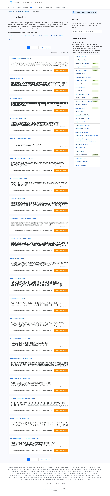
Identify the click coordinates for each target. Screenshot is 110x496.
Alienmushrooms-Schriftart (21, 358)
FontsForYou (15, 2)
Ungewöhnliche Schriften (83, 77)
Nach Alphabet (44, 36)
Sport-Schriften (80, 108)
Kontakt (62, 483)
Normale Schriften (81, 80)
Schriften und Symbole (82, 125)
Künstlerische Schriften (82, 118)
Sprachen (38, 2)
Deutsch (54, 36)
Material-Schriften (81, 148)
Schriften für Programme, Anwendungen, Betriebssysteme (85, 140)
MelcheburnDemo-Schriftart (21, 158)
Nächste (47, 48)
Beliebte (28, 36)
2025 (61, 36)
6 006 (41, 48)
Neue (34, 36)
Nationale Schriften (81, 162)
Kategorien (25, 2)
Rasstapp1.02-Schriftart (19, 418)
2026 (10, 40)
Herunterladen (61, 71)
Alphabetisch (49, 7)
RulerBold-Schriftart (18, 278)
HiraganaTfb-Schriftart (19, 178)
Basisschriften (79, 84)
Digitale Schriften (80, 122)
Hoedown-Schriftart (18, 118)
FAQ (32, 2)
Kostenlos (11, 7)
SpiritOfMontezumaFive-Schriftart (23, 218)
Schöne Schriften (80, 56)
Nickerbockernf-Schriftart (20, 338)
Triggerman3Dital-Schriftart (21, 58)
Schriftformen (79, 151)
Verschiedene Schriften (82, 94)
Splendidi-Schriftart (18, 298)
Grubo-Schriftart (16, 98)
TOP (35, 7)
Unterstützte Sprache (61, 7)
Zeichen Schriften (80, 98)
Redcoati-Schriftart (17, 258)
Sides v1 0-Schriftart (18, 198)
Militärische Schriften (82, 63)
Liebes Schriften (80, 158)
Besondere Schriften (81, 144)
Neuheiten (27, 7)
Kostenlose (12, 36)
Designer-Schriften (81, 67)
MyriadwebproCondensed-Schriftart (24, 438)
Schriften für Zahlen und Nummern (86, 135)
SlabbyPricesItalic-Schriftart (21, 238)
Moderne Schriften (81, 105)
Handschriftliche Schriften (83, 101)
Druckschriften (80, 87)
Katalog (18, 7)
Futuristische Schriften (82, 115)
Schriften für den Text (82, 129)
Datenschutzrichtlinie (52, 483)
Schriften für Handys (81, 132)
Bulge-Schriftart (16, 78)
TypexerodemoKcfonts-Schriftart (23, 398)
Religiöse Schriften (81, 155)
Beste (21, 36)
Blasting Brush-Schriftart (20, 378)
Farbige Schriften (80, 165)
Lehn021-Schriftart (17, 318)
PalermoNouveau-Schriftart (21, 138)
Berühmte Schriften (81, 70)
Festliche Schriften (81, 91)
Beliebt (41, 7)
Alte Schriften (79, 111)
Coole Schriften (80, 74)
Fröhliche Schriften (81, 60)
